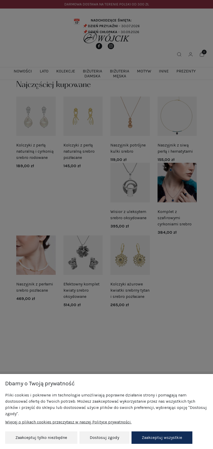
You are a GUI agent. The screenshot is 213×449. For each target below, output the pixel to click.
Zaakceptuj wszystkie (162, 437)
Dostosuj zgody (104, 437)
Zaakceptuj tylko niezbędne (41, 437)
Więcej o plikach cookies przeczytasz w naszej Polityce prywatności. (68, 421)
